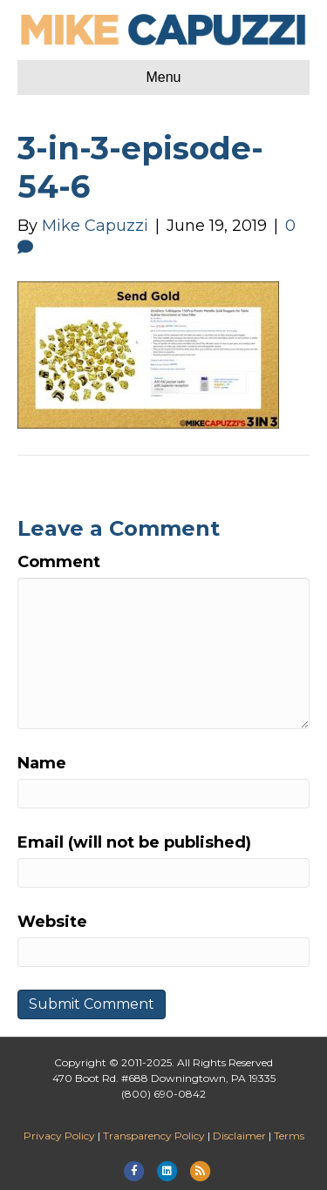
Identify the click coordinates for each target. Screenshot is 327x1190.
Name (41, 763)
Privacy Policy (59, 1135)
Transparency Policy (154, 1135)
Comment (58, 561)
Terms (289, 1135)
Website (52, 921)
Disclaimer (239, 1135)
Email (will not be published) (134, 842)
